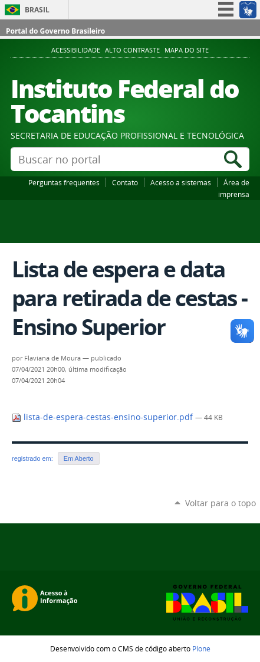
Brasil (37, 10)
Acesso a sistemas (180, 182)
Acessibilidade (75, 50)
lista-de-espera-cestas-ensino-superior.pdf (103, 417)
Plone (201, 648)
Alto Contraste (132, 50)
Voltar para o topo (220, 503)
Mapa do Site (186, 50)
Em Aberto (79, 458)
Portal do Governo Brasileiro (55, 31)
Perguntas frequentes (64, 182)
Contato (125, 182)
